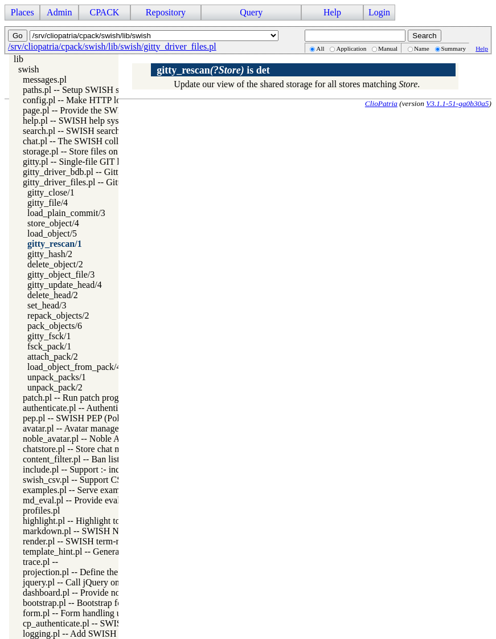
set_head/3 (46, 305)
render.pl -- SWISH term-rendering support (102, 541)
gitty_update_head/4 (64, 285)
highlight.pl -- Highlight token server (90, 521)
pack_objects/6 (54, 326)
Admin (59, 12)
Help (332, 12)
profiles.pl (41, 510)
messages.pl (45, 79)
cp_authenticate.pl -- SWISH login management (110, 623)
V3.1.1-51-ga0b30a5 (457, 103)
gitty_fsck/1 (49, 336)
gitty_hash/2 (49, 254)
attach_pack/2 (52, 356)
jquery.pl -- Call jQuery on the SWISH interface (110, 582)
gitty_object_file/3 (61, 274)
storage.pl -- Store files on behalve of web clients (112, 151)
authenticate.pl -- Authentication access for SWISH (116, 408)
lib (18, 59)
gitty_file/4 (47, 202)
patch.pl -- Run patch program (78, 397)
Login (379, 12)
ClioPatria (381, 103)
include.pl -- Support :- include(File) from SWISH (114, 469)
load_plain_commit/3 (66, 213)
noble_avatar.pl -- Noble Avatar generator (98, 438)
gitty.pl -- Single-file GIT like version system (105, 161)
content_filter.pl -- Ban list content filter (96, 459)
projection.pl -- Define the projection (90, 572)
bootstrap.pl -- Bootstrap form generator (96, 603)
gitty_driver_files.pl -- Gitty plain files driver (105, 182)
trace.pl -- (40, 562)
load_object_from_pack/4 (74, 367)
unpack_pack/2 (55, 387)
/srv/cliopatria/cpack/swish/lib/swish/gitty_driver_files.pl (112, 46)
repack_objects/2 (58, 315)
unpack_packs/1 (56, 377)
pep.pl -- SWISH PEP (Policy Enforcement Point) (113, 418)
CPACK (104, 12)
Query (251, 12)
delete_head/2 (52, 295)
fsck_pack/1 (49, 346)
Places (22, 12)
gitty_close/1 (51, 192)
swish (28, 69)
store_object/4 (53, 223)
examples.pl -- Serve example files (86, 490)
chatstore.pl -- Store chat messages (86, 449)
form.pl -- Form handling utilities (83, 613)
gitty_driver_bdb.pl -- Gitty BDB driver (95, 172)
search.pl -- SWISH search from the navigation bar (115, 131)
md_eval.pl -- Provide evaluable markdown (102, 500)
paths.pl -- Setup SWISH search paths (92, 90)
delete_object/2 (55, 264)
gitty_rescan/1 (54, 244)
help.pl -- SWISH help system (77, 120)
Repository (166, 12)
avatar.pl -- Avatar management (80, 428)
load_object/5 (52, 233)
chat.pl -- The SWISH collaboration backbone (106, 141)
